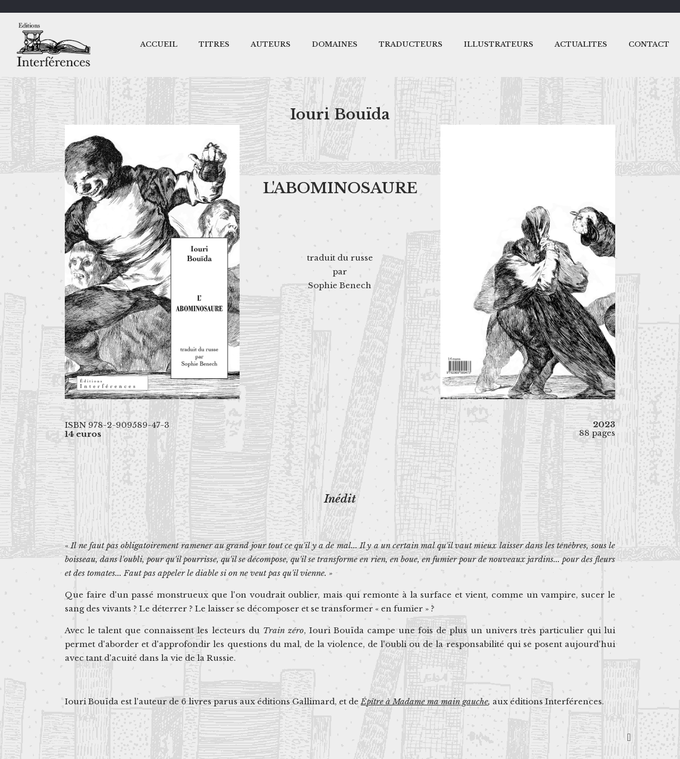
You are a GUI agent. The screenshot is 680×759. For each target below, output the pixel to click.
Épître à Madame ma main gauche (424, 701)
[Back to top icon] (629, 737)
